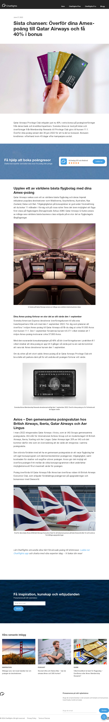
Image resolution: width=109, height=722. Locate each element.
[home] (10, 5)
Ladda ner (99, 161)
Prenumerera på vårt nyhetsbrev (75, 693)
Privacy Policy (31, 718)
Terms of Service (44, 718)
